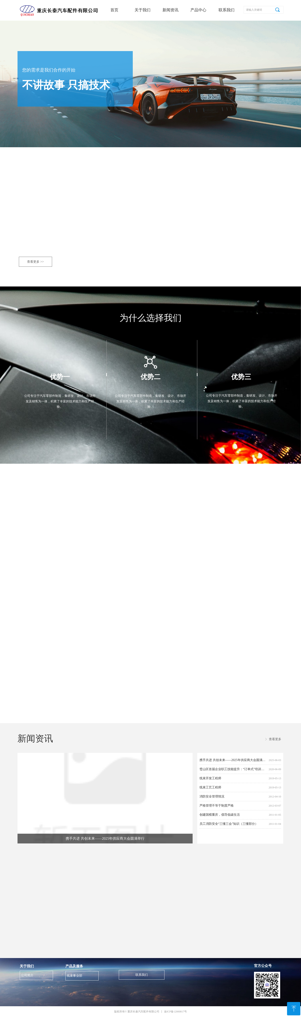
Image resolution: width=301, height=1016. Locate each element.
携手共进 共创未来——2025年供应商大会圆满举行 (233, 760)
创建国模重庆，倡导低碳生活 (219, 814)
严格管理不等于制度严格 (216, 805)
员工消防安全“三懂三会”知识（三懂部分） (228, 823)
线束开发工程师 (210, 778)
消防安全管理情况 (211, 796)
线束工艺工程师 (210, 787)
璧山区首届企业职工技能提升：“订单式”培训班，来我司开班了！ (233, 769)
